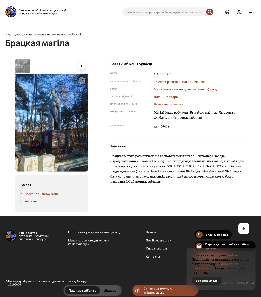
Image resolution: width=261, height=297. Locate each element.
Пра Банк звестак (158, 240)
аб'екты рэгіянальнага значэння (179, 82)
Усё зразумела (207, 280)
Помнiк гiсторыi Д (168, 97)
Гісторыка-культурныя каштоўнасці (94, 232)
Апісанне (31, 201)
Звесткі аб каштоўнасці (41, 193)
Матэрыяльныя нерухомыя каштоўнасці (53, 34)
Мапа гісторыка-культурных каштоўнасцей (88, 242)
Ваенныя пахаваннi (169, 104)
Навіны (151, 232)
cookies (232, 255)
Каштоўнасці (14, 34)
